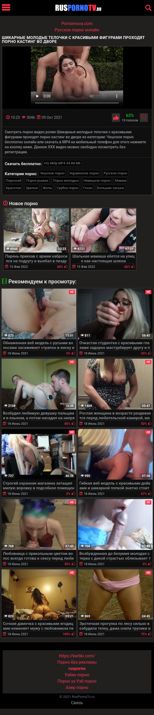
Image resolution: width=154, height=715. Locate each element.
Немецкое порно (97, 181)
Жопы (47, 188)
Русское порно (115, 173)
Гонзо (88, 188)
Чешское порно (52, 173)
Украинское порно (84, 173)
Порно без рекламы (77, 662)
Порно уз (66, 681)
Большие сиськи (110, 188)
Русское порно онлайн (77, 29)
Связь (77, 702)
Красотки (13, 188)
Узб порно (86, 681)
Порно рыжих (37, 181)
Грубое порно (68, 188)
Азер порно (77, 687)
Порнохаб (13, 181)
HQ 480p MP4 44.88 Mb (62, 163)
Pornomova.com (77, 23)
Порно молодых (66, 181)
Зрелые (32, 188)
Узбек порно (77, 674)
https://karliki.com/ (77, 655)
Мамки (121, 181)
